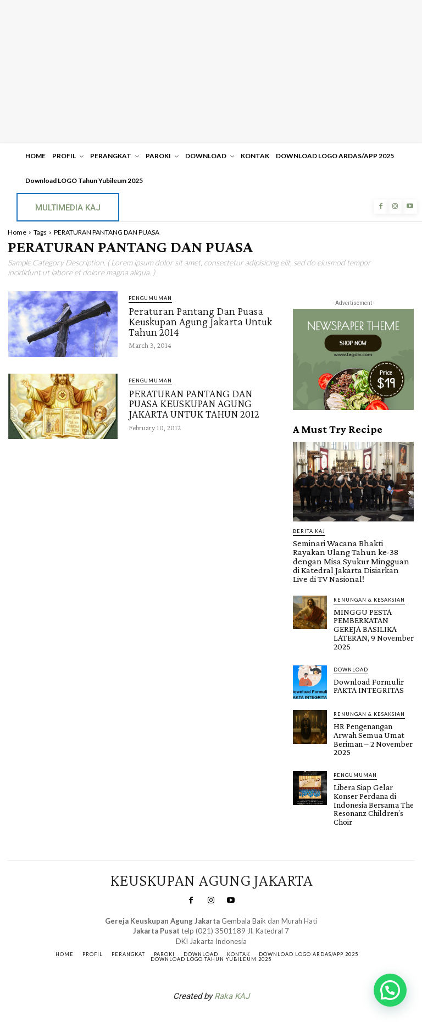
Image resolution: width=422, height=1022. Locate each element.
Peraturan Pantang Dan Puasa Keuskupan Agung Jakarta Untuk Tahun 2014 (200, 321)
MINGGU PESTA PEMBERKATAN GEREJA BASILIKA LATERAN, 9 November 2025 (373, 609)
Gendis (244, 974)
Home (17, 232)
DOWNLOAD (351, 643)
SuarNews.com (194, 974)
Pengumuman (150, 298)
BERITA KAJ (309, 531)
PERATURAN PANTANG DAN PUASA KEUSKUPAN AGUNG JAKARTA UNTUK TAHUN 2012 (194, 403)
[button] (390, 990)
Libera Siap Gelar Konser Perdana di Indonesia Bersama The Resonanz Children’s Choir (372, 760)
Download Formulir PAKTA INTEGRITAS (365, 658)
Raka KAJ (231, 945)
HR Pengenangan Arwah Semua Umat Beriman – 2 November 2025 (372, 707)
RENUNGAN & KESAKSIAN (369, 585)
